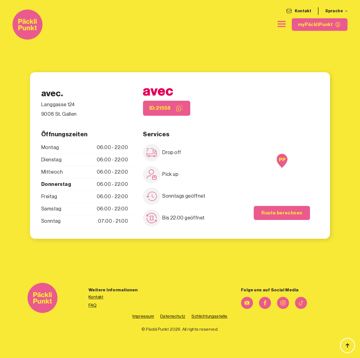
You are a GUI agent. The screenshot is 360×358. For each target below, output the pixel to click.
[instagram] (283, 303)
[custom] (301, 303)
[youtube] (247, 303)
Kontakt (303, 11)
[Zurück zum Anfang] (347, 345)
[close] (282, 24)
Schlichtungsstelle (209, 316)
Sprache (334, 11)
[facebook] (265, 303)
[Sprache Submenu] (345, 11)
